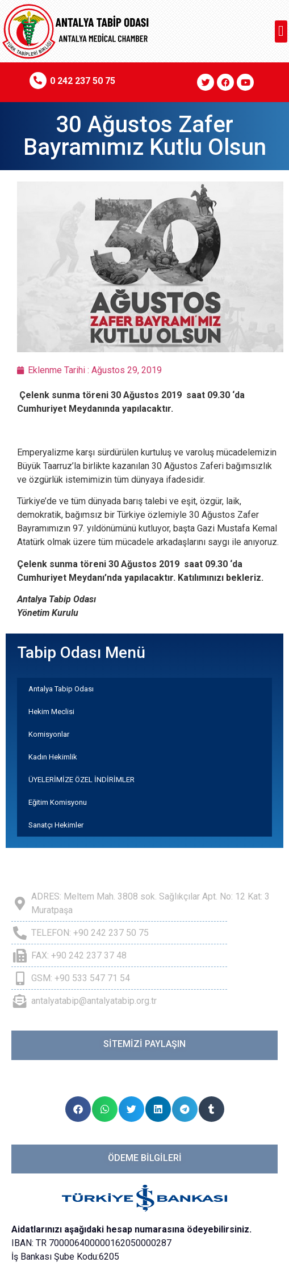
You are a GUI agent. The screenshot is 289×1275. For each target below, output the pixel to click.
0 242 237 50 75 (82, 80)
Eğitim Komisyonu (57, 802)
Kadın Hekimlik (52, 757)
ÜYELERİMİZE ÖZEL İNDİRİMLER (81, 779)
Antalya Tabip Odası (61, 689)
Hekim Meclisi (51, 711)
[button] (281, 31)
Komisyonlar (48, 734)
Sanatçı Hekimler (55, 825)
